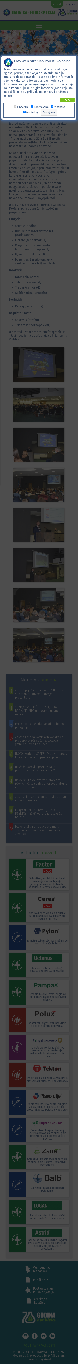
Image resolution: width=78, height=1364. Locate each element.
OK (67, 99)
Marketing (32, 112)
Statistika (59, 107)
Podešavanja (41, 107)
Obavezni (22, 107)
